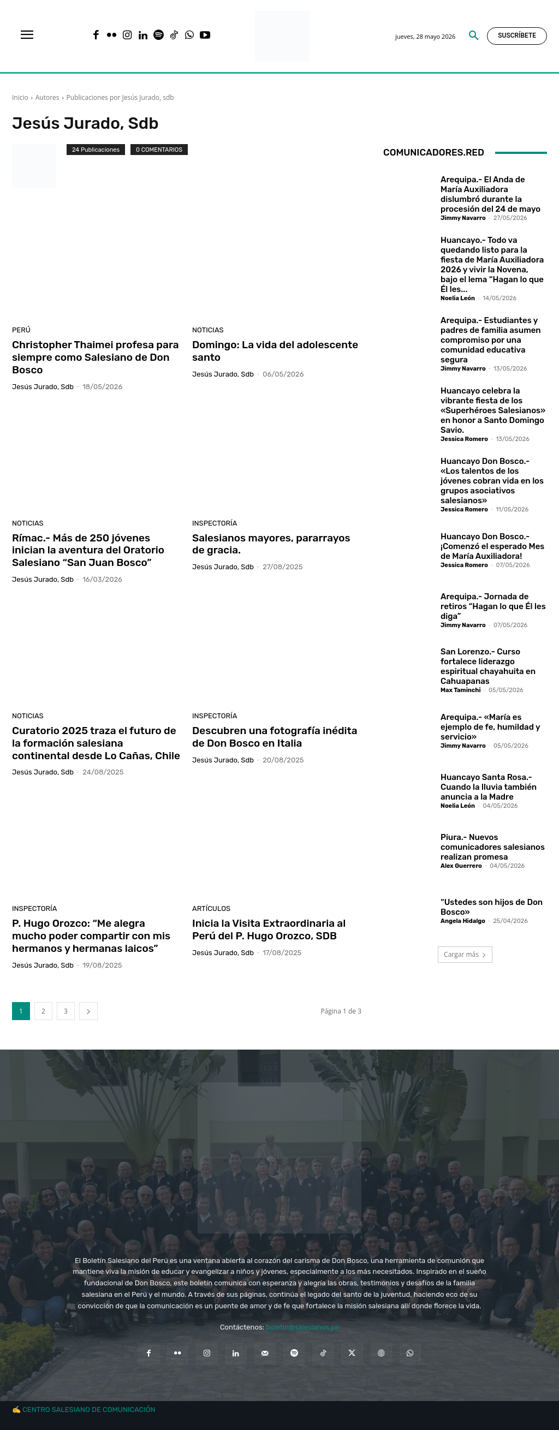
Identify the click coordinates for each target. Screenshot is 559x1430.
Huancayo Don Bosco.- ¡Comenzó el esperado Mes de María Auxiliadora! (492, 546)
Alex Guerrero (461, 865)
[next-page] (88, 1011)
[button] (474, 36)
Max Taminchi (461, 690)
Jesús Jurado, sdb (43, 387)
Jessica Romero (464, 439)
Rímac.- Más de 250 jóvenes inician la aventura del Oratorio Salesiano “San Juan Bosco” (88, 550)
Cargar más (465, 954)
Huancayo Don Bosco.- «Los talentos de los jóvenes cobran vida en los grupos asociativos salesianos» (492, 480)
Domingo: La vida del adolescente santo (275, 351)
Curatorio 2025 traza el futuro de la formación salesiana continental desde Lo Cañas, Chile (96, 743)
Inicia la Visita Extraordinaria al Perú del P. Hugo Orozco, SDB (269, 929)
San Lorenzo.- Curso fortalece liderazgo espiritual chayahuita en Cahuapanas (488, 666)
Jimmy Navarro (463, 218)
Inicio (20, 97)
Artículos (211, 908)
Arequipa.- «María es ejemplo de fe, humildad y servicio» (490, 727)
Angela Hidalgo (463, 921)
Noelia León (458, 298)
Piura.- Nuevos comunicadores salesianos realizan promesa (493, 847)
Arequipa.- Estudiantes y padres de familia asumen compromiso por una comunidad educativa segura (491, 340)
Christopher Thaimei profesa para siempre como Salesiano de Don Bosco (95, 357)
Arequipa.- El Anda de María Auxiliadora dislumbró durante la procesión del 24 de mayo (490, 194)
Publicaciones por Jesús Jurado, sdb (120, 97)
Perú (21, 329)
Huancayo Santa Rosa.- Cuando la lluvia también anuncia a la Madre (489, 787)
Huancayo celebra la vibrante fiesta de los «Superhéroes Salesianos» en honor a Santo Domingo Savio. (493, 410)
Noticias (208, 329)
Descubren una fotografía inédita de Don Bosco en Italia (275, 736)
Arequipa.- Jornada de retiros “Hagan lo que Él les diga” (493, 606)
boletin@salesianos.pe (302, 1327)
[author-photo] (39, 166)
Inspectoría (214, 523)
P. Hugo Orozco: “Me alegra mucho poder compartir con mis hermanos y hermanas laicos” (91, 936)
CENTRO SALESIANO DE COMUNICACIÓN (88, 1409)
